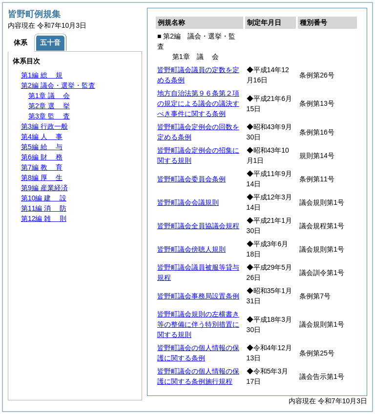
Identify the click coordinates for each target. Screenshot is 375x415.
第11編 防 (43, 208)
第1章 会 (49, 95)
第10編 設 (43, 198)
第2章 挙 (49, 106)
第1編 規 (41, 75)
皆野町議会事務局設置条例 (198, 296)
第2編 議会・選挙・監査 (58, 85)
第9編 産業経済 (44, 188)
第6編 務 (41, 157)
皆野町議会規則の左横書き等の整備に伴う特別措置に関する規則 (198, 324)
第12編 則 (43, 218)
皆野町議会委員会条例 (191, 179)
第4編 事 (41, 136)
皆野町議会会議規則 (188, 202)
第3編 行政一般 (44, 126)
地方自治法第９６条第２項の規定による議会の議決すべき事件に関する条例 (198, 103)
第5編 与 (41, 147)
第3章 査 (49, 116)
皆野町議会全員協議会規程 (198, 226)
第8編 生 (41, 177)
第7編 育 (41, 167)
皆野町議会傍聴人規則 (191, 249)
